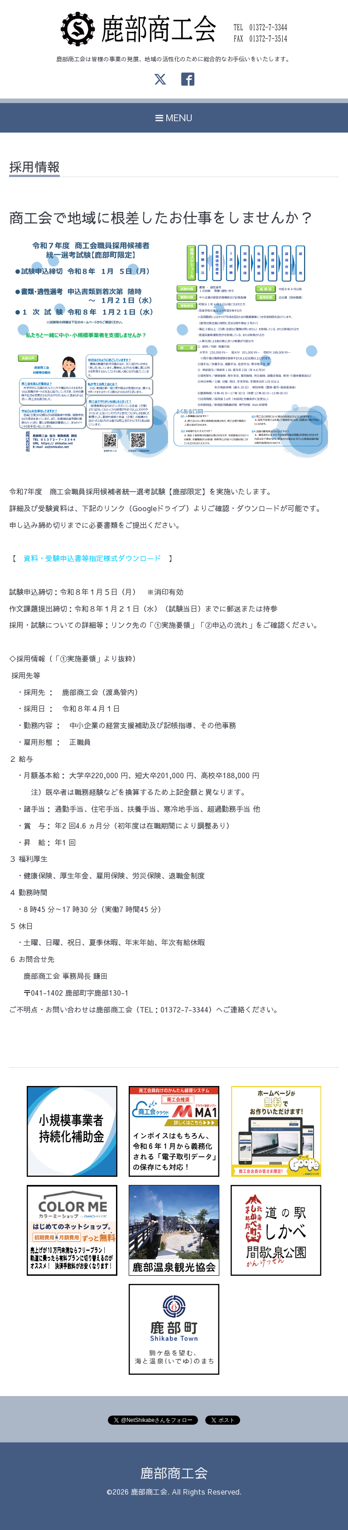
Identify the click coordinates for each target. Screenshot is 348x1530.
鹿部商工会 (174, 1472)
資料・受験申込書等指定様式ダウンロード (92, 558)
